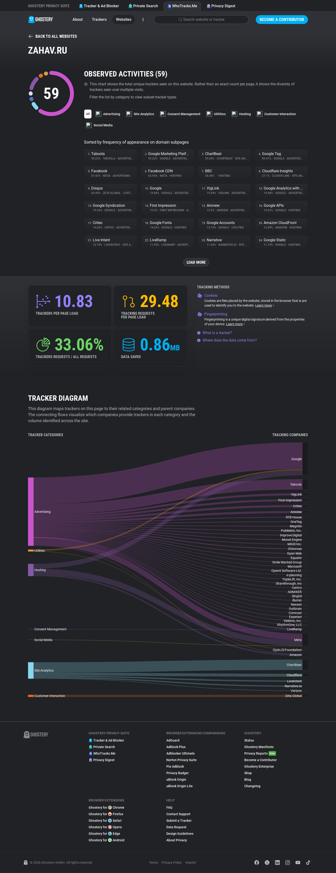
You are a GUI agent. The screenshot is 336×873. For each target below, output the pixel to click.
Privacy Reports (260, 753)
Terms (153, 863)
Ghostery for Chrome (106, 808)
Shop (248, 773)
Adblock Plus (176, 747)
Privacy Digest (220, 6)
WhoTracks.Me (182, 6)
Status (249, 740)
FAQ (169, 808)
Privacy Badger (177, 773)
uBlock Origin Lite (179, 786)
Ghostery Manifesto (259, 747)
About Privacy (176, 840)
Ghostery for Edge (104, 834)
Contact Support (178, 814)
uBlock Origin (176, 780)
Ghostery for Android (106, 840)
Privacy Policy (172, 863)
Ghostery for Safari (105, 821)
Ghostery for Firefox (106, 814)
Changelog (252, 786)
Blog (247, 780)
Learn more (265, 305)
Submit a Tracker (179, 821)
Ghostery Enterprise (259, 767)
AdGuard (172, 740)
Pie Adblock (175, 767)
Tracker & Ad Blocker (99, 6)
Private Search (143, 6)
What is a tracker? (214, 333)
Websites (123, 19)
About (78, 19)
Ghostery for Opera (105, 827)
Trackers (99, 19)
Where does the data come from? (227, 340)
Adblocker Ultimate (180, 754)
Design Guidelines (179, 834)
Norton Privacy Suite (181, 760)
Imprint (191, 863)
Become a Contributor (282, 19)
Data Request (176, 827)
